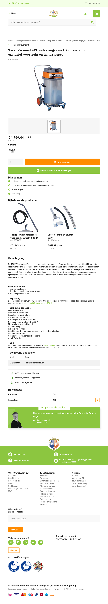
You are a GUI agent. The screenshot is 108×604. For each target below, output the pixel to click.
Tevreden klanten (79, 481)
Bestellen (44, 475)
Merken (75, 475)
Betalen (43, 504)
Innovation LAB (78, 478)
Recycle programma (48, 502)
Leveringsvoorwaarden (17, 589)
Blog (40, 542)
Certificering (13, 486)
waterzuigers (49, 345)
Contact (13, 550)
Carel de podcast (79, 486)
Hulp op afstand (46, 494)
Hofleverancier (14, 481)
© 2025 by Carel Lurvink (74, 589)
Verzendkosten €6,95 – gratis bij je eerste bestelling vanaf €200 (76, 461)
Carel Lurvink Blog (79, 483)
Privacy (57, 589)
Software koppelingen (49, 481)
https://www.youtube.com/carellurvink (33, 542)
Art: (15, 240)
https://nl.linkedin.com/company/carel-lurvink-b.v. (11, 542)
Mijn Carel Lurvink (47, 483)
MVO (10, 491)
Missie (11, 483)
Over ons (12, 475)
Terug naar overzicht (20, 45)
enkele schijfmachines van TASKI (38, 303)
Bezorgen (44, 478)
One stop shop (19, 454)
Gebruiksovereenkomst (41, 589)
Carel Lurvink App (47, 491)
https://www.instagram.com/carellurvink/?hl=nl (25, 542)
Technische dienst (47, 496)
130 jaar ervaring (65, 454)
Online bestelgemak (21, 460)
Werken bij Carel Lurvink (18, 489)
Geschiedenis (13, 478)
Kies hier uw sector (21, 3)
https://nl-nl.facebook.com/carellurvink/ (18, 542)
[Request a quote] (54, 170)
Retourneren (45, 499)
